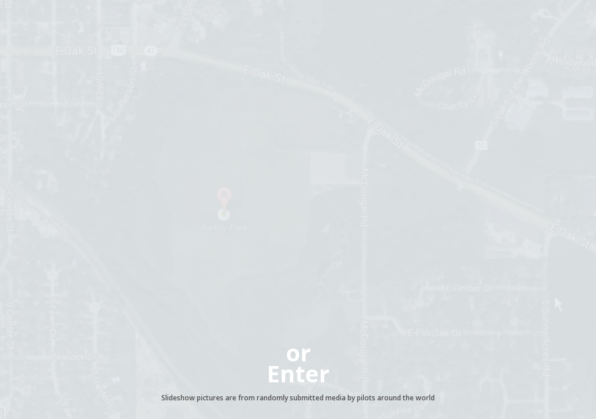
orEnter (298, 362)
